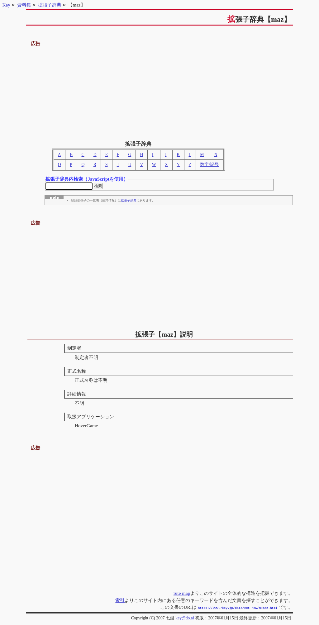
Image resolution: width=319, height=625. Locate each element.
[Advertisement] (159, 91)
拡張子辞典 (128, 201)
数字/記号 (209, 164)
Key (6, 4)
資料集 (24, 4)
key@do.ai (184, 618)
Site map (182, 593)
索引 (120, 601)
